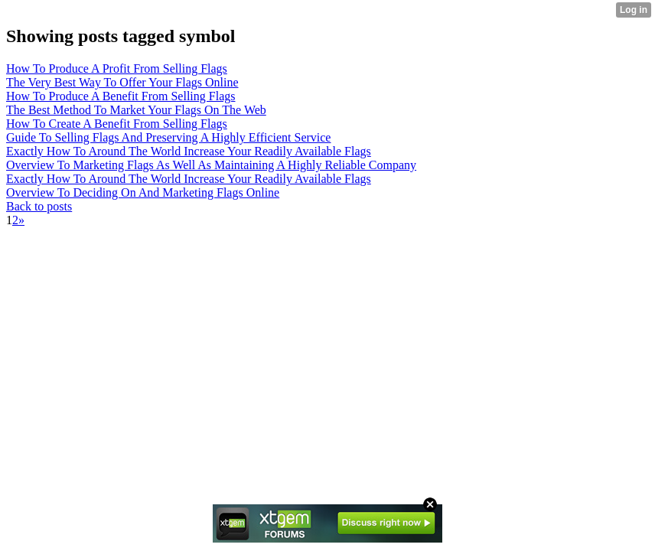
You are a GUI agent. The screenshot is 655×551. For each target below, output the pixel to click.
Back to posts (39, 206)
